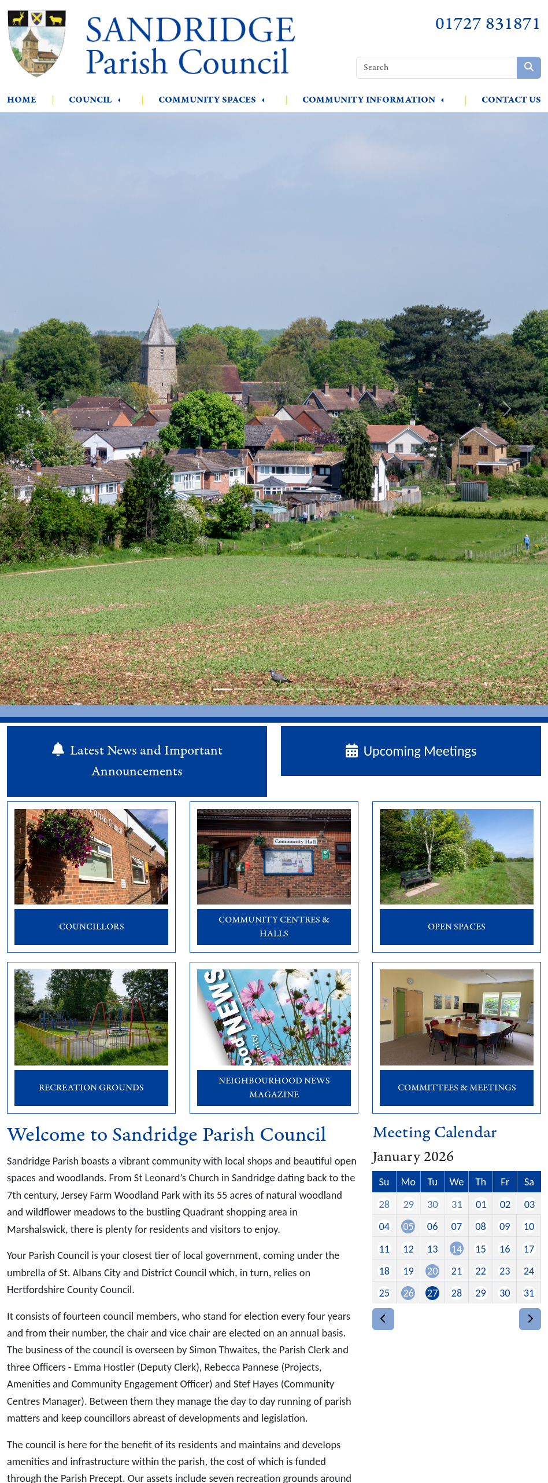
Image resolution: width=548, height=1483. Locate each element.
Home (21, 100)
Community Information (368, 100)
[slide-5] (305, 689)
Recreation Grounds (91, 1088)
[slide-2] (242, 689)
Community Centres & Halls (274, 927)
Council (90, 100)
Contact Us (511, 100)
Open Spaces (457, 927)
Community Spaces (207, 100)
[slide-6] (326, 689)
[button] (119, 100)
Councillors (91, 927)
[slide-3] (263, 689)
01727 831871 (488, 24)
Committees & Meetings (457, 1088)
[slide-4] (284, 689)
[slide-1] (222, 689)
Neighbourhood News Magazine (274, 1088)
